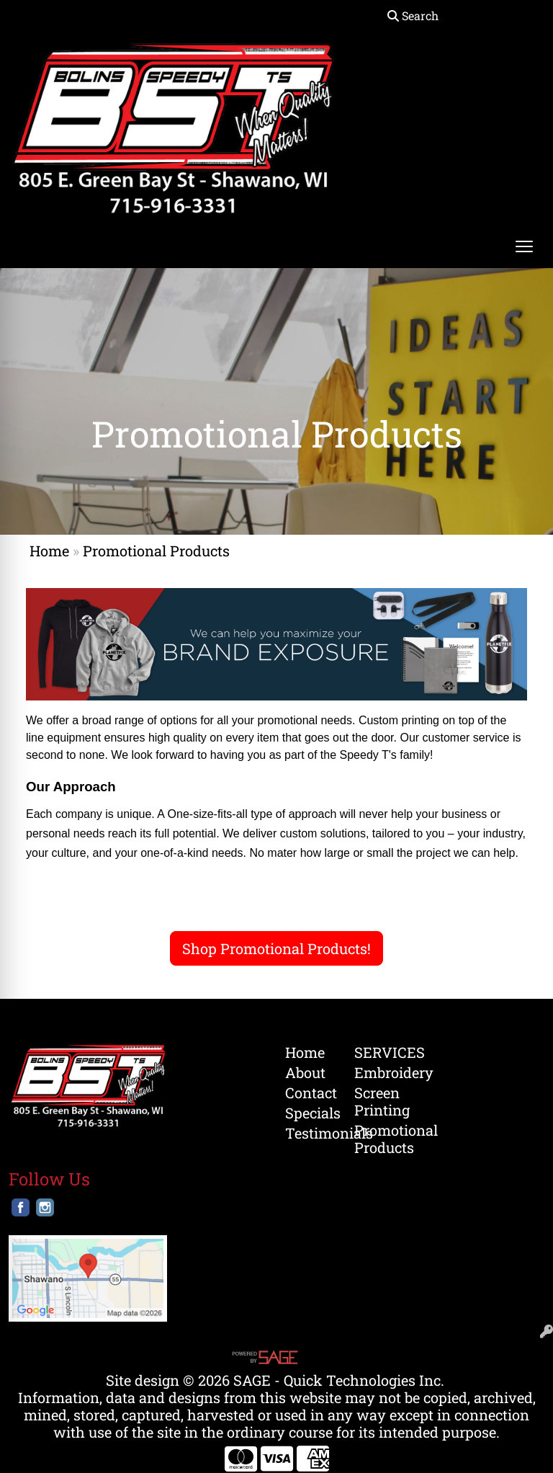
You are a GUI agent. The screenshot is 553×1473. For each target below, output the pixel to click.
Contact (311, 1092)
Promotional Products (380, 1139)
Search (413, 15)
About (305, 1072)
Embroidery (380, 1072)
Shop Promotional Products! (276, 948)
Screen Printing (380, 1101)
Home (49, 550)
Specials (311, 1112)
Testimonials (311, 1132)
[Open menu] (524, 246)
